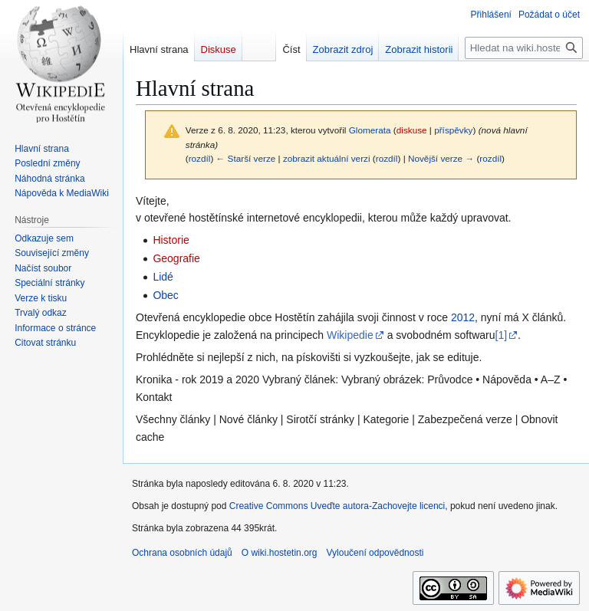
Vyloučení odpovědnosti (374, 552)
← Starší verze (246, 158)
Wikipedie (350, 335)
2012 (463, 317)
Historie (171, 240)
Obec (165, 295)
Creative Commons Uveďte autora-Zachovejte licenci (337, 506)
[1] (501, 335)
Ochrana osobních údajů (182, 552)
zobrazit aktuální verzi (326, 158)
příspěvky (453, 130)
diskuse (412, 130)
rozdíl (200, 158)
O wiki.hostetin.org (280, 552)
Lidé (163, 277)
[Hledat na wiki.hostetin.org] (524, 48)
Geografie (176, 258)
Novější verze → (441, 158)
